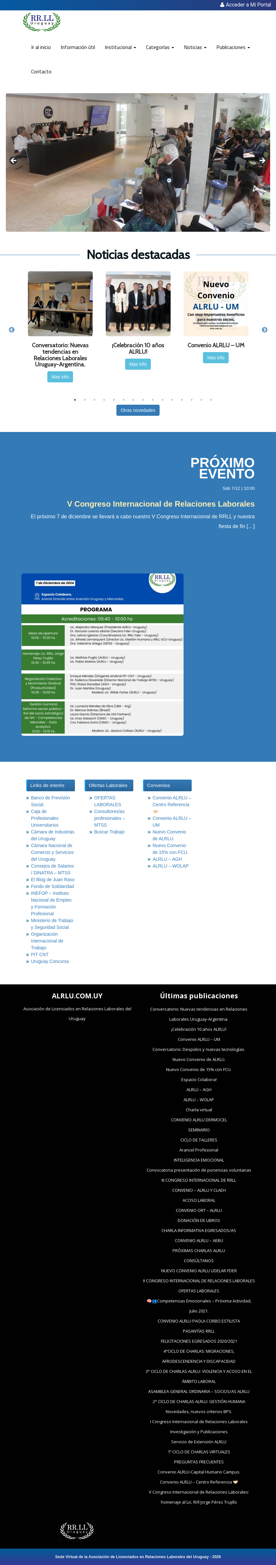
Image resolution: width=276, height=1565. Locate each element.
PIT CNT (40, 954)
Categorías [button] (160, 47)
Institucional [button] (120, 47)
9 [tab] (153, 400)
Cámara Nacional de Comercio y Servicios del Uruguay (52, 852)
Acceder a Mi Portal (245, 5)
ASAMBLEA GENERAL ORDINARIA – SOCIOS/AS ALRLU (198, 1391)
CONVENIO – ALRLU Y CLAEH (199, 1190)
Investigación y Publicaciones (199, 1432)
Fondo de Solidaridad (52, 886)
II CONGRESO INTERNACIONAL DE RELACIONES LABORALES (199, 1281)
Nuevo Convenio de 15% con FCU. (199, 1069)
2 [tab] (84, 400)
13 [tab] (191, 400)
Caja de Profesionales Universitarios (45, 818)
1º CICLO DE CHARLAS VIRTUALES (199, 1452)
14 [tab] (201, 400)
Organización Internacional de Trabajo (47, 940)
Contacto (41, 71)
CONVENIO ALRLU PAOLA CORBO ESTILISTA (199, 1321)
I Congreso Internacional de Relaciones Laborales (199, 1421)
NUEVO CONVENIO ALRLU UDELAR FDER (199, 1271)
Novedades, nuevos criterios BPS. (199, 1411)
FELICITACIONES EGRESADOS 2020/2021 (199, 1341)
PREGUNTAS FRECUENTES (199, 1462)
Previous (11, 330)
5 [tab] (114, 400)
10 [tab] (162, 400)
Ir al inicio (41, 47)
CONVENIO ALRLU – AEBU (199, 1240)
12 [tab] (182, 400)
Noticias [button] (195, 47)
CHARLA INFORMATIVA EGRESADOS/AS (199, 1230)
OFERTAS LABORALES (198, 1291)
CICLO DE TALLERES (198, 1140)
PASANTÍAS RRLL (199, 1331)
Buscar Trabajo (109, 831)
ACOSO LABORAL (199, 1200)
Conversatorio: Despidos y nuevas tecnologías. (198, 1049)
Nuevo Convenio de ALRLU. (199, 1059)
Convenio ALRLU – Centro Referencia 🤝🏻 (172, 804)
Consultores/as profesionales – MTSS (109, 818)
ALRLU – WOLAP (171, 866)
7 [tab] (133, 400)
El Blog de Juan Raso (53, 879)
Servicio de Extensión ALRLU (198, 1442)
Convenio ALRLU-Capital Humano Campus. (199, 1472)
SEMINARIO (199, 1130)
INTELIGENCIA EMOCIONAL (199, 1160)
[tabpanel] (60, 330)
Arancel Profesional (198, 1150)
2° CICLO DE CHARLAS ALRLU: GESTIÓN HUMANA (199, 1401)
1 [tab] (75, 400)
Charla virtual (199, 1110)
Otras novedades (138, 410)
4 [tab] (104, 400)
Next (264, 330)
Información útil (78, 47)
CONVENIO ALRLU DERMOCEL (199, 1120)
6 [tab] (123, 400)
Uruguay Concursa (50, 961)
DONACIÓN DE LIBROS (199, 1220)
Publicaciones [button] (233, 47)
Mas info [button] (60, 376)
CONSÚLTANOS (199, 1260)
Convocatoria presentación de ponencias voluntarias (199, 1170)
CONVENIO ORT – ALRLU (199, 1210)
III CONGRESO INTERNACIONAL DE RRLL (199, 1180)
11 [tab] (172, 400)
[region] (138, 162)
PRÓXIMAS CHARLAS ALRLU (199, 1250)
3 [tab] (94, 400)
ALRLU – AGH (167, 859)
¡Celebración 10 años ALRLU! (198, 1029)
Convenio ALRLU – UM (199, 1039)
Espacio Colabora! (199, 1079)
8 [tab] (143, 400)
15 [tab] (211, 400)
